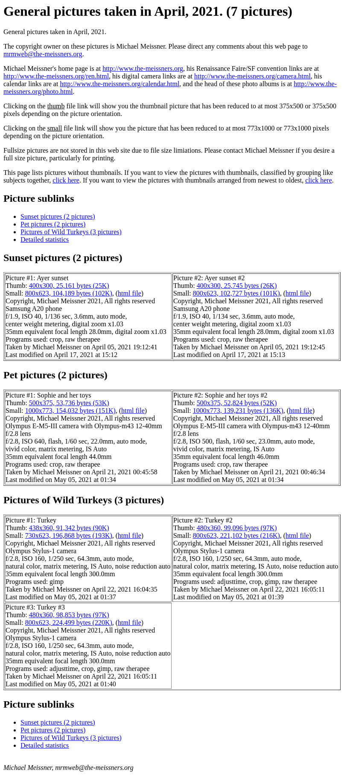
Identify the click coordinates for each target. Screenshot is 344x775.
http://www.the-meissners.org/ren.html (56, 76)
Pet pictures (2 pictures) (52, 224)
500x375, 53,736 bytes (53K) (69, 402)
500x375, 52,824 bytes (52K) (237, 402)
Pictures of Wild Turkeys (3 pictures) (71, 231)
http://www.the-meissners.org (142, 68)
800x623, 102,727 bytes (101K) (236, 293)
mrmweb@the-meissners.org (42, 54)
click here (65, 180)
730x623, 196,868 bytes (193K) (68, 535)
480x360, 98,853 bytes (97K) (69, 614)
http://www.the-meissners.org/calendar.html (119, 83)
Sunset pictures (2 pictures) (57, 216)
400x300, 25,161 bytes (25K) (69, 285)
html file (129, 293)
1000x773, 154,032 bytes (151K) (70, 410)
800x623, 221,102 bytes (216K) (236, 535)
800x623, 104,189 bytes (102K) (68, 293)
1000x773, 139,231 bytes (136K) (238, 410)
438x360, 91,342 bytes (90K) (69, 527)
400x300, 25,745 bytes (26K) (237, 285)
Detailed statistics (44, 239)
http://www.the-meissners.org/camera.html (252, 76)
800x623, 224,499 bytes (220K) (68, 622)
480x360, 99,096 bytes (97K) (237, 527)
